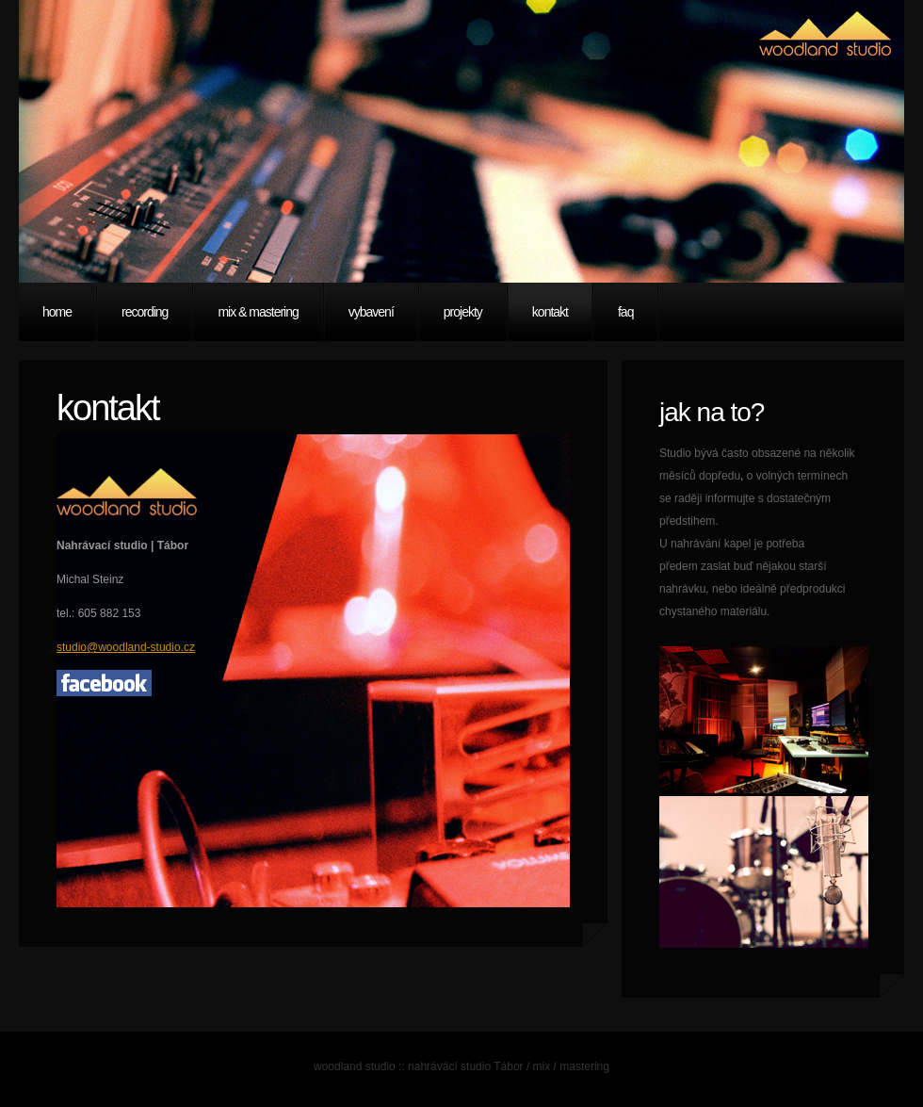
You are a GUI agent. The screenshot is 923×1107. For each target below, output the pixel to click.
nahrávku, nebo (699, 588)
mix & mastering (258, 311)
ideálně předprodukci (792, 588)
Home (57, 311)
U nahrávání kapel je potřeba (731, 543)
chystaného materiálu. (714, 611)
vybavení (371, 311)
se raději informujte (708, 498)
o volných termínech (797, 475)
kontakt (550, 311)
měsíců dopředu (699, 475)
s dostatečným (794, 498)
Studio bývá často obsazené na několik (756, 453)
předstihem (687, 521)
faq (625, 311)
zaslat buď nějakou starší (763, 566)
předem (680, 566)
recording (144, 311)
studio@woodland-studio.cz (126, 647)
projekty (463, 311)
